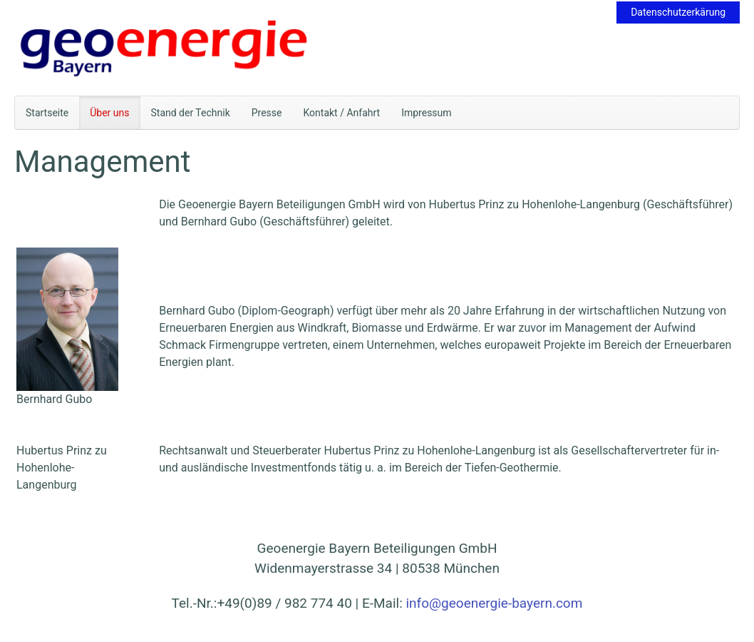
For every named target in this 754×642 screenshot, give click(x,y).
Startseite (47, 112)
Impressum (426, 112)
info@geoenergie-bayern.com (494, 603)
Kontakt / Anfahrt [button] (342, 112)
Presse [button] (267, 112)
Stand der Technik (190, 112)
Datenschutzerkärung (678, 12)
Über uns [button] (109, 112)
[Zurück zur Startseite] (164, 47)
